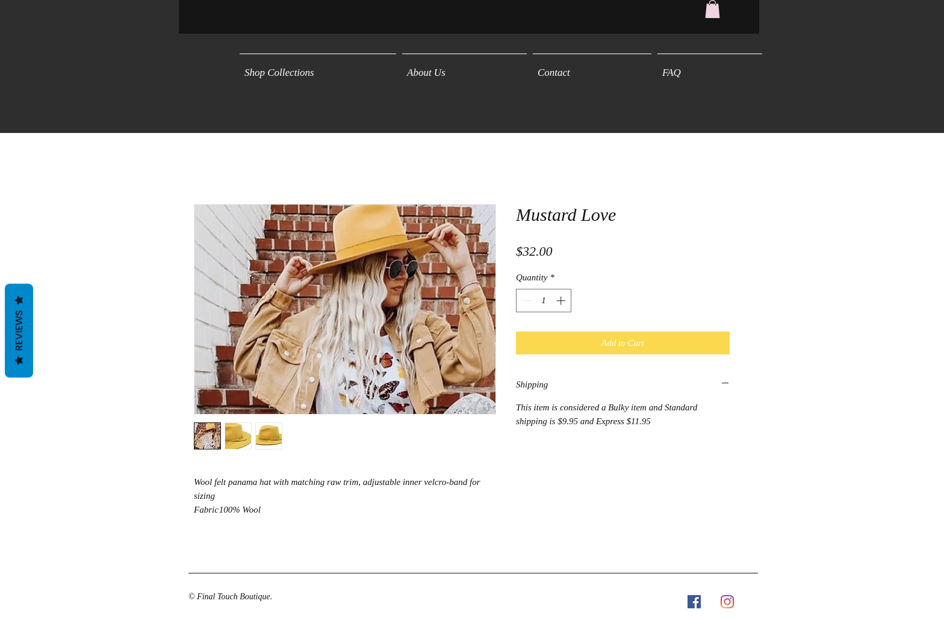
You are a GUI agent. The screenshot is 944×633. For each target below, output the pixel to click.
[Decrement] (526, 300)
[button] (712, 9)
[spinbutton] (544, 300)
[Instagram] (727, 601)
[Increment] (562, 300)
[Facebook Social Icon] (694, 601)
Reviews (19, 331)
